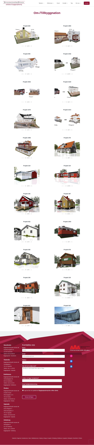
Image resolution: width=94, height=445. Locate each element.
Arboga (45, 438)
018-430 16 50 (11, 415)
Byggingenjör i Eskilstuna (10, 385)
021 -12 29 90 (11, 368)
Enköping (55, 438)
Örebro (82, 438)
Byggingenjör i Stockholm (10, 356)
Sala (28, 438)
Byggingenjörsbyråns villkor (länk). (48, 390)
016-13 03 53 (11, 383)
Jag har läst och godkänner (41, 390)
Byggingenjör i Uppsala (9, 417)
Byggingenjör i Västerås (9, 370)
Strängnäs (71, 438)
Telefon (24, 360)
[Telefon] (43, 362)
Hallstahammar (34, 438)
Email (24, 354)
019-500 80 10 (11, 399)
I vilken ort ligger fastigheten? (31, 378)
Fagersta (17, 438)
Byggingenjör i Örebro (9, 401)
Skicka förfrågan (29, 397)
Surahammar (23, 438)
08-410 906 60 (11, 353)
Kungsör (50, 438)
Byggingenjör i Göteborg (10, 430)
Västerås (12, 438)
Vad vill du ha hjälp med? (29, 366)
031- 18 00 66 (11, 428)
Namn (24, 348)
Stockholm (77, 438)
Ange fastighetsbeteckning (30, 384)
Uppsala (66, 438)
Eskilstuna (60, 438)
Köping (40, 438)
